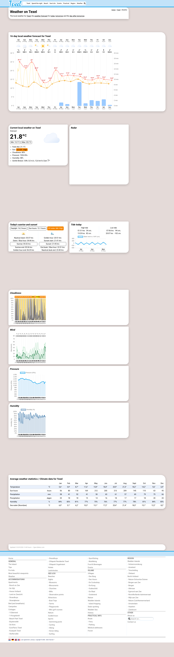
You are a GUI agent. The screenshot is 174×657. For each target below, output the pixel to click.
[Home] (24, 3)
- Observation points (56, 605)
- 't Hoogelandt (14, 626)
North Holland (133, 587)
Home (10, 569)
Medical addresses (95, 638)
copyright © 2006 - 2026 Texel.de (44, 650)
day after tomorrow (77, 16)
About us (131, 626)
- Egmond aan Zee (134, 602)
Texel (28, 3)
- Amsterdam (133, 614)
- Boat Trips (52, 611)
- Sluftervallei (13, 644)
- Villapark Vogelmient (56, 575)
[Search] (84, 3)
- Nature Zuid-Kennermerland (139, 611)
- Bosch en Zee (14, 596)
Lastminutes (53, 581)
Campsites (12, 617)
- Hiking (51, 638)
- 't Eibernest (13, 623)
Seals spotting (93, 617)
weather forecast (40, 16)
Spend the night (37, 3)
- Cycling (51, 635)
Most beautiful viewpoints (18, 584)
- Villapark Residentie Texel (58, 572)
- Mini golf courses (55, 620)
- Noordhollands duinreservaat (139, 605)
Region (73, 3)
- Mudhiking (92, 572)
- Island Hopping (94, 614)
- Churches (52, 599)
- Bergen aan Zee (134, 593)
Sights (50, 590)
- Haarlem (131, 617)
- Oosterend (92, 605)
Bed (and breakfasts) (16, 614)
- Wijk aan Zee (133, 608)
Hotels (50, 578)
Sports (50, 629)
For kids (11, 581)
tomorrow (59, 16)
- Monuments (53, 596)
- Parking (91, 635)
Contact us (132, 632)
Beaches (51, 587)
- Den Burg (92, 587)
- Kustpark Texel (14, 641)
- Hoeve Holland (14, 602)
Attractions (52, 608)
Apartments (13, 593)
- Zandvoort (132, 620)
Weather (80, 3)
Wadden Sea (93, 620)
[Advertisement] (68, 25)
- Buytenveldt (13, 632)
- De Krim (11, 635)
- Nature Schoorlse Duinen (138, 590)
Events (59, 3)
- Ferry (90, 632)
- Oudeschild (92, 599)
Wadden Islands (94, 611)
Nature (50, 623)
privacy (33, 650)
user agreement (25, 650)
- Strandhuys (13, 608)
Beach (46, 3)
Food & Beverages (95, 575)
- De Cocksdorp (94, 593)
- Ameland (131, 578)
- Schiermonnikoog (135, 574)
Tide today (76, 224)
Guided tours (53, 626)
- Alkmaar (131, 599)
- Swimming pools (55, 632)
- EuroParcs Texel (15, 638)
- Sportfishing (93, 569)
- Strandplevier (13, 611)
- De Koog (91, 596)
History (90, 623)
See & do (53, 3)
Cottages (11, 620)
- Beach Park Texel (15, 629)
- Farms (51, 614)
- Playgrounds (53, 617)
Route (90, 629)
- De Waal (91, 602)
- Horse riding (53, 641)
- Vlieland (131, 584)
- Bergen (131, 596)
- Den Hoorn (92, 590)
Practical (66, 3)
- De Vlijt (11, 599)
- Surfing (51, 644)
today (53, 16)
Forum (90, 641)
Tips (10, 578)
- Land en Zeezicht (15, 605)
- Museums (52, 593)
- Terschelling (133, 581)
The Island (12, 574)
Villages (91, 584)
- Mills (50, 602)
